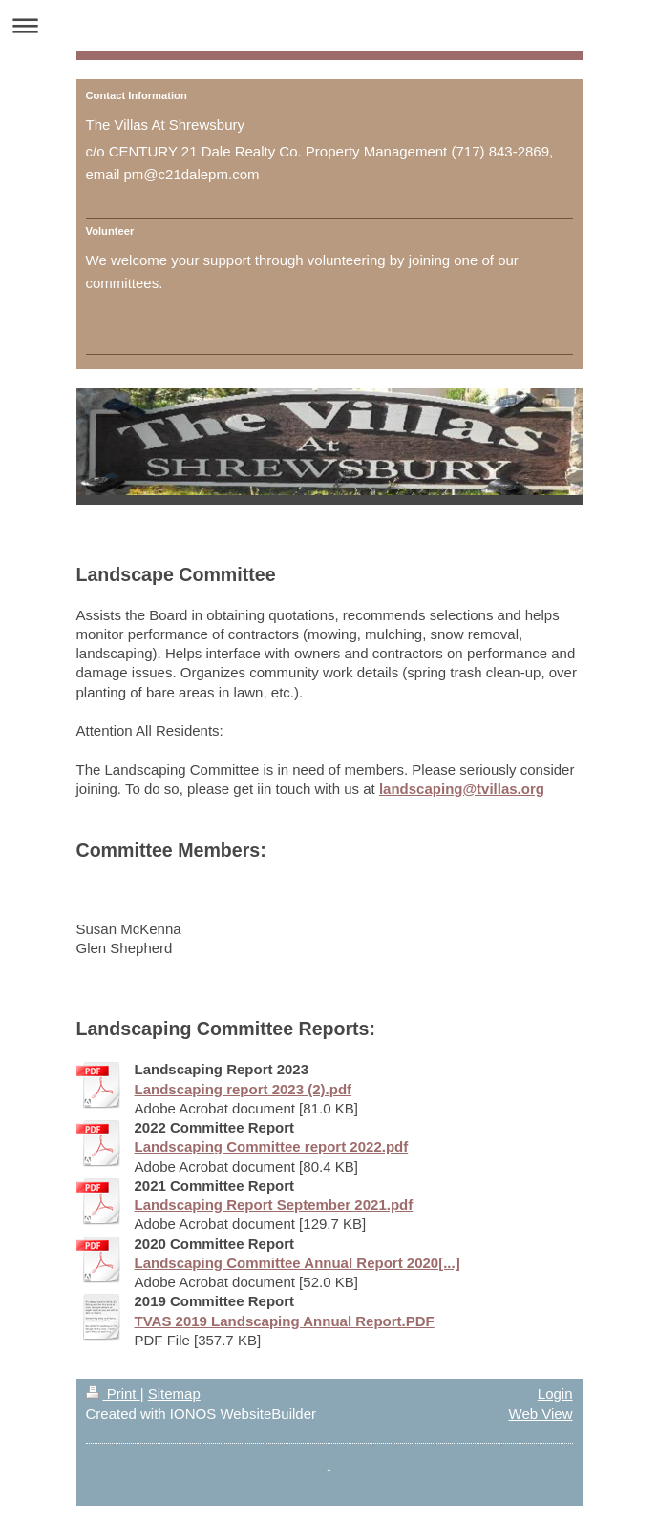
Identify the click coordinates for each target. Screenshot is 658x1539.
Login (555, 1393)
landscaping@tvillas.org (461, 788)
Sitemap (174, 1393)
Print (113, 1393)
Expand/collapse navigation (329, 25)
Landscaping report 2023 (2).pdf (243, 1089)
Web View (541, 1413)
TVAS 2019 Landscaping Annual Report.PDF (285, 1321)
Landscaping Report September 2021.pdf (274, 1204)
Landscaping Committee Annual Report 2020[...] (297, 1263)
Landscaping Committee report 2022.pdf (272, 1146)
